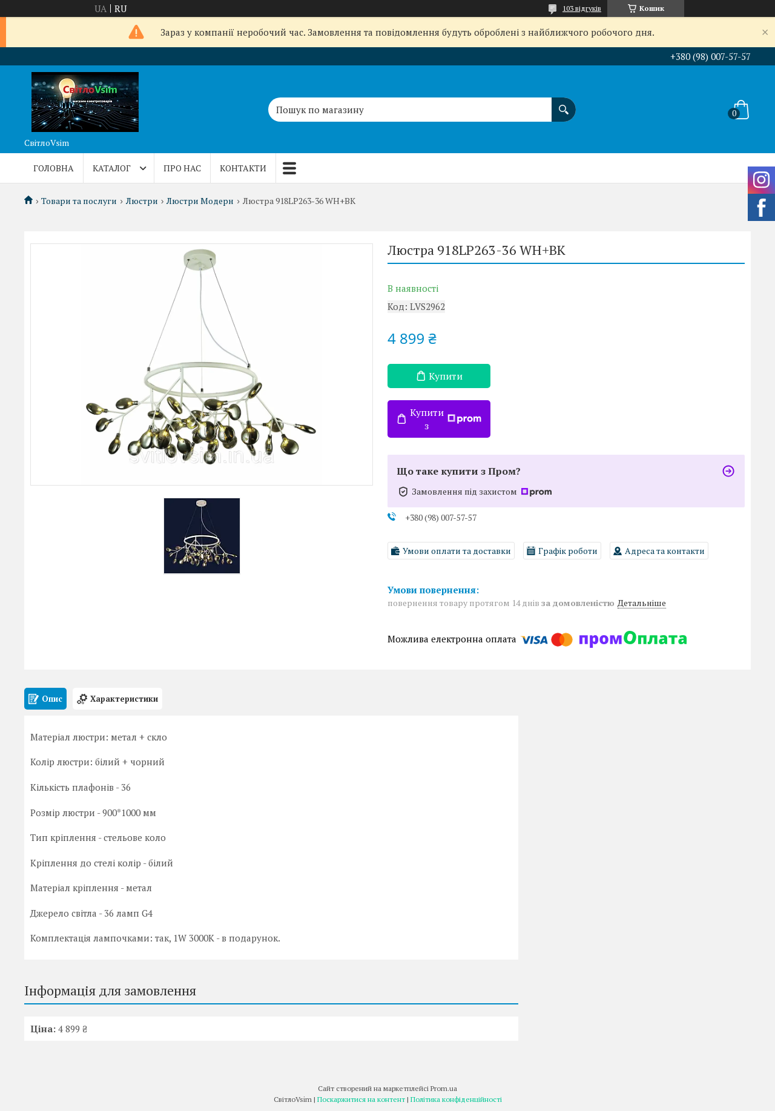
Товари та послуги (79, 201)
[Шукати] (564, 103)
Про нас (182, 168)
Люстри (142, 201)
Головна (53, 168)
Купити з (445, 419)
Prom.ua (443, 1088)
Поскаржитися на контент (361, 1099)
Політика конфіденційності (456, 1099)
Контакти (243, 168)
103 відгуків (581, 8)
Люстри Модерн (200, 201)
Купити (446, 376)
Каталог (112, 168)
